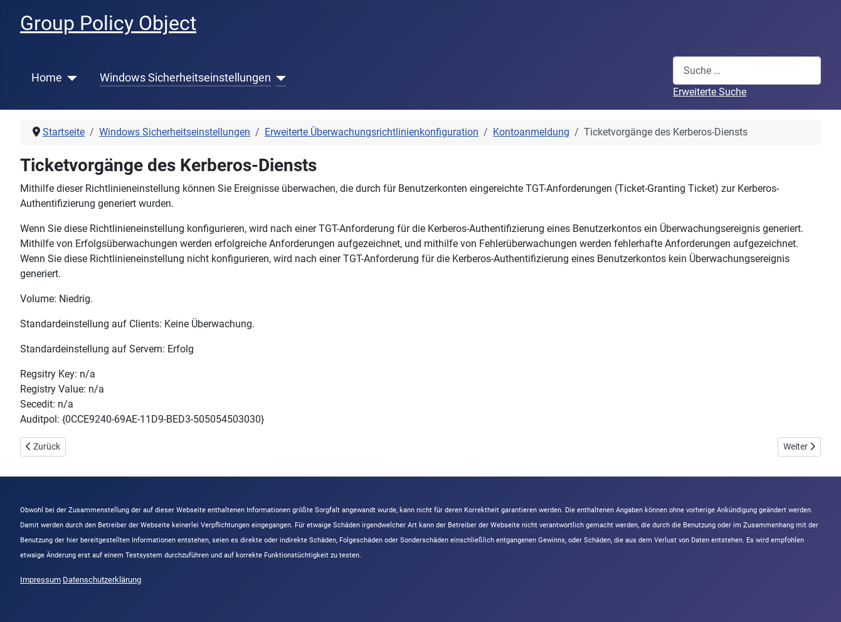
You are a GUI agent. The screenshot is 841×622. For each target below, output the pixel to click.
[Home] (70, 78)
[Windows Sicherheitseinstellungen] (279, 78)
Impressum (40, 579)
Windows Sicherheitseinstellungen (185, 77)
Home (46, 77)
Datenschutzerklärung (102, 579)
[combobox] (747, 70)
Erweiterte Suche (709, 92)
